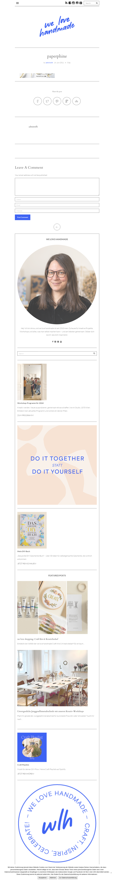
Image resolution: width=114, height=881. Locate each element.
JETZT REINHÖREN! (25, 774)
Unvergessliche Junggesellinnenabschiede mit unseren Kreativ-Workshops (50, 711)
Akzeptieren (43, 878)
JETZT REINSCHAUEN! (26, 563)
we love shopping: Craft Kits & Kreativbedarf (37, 639)
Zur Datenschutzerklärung (68, 878)
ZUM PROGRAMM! (25, 415)
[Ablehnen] (111, 873)
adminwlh (49, 63)
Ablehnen (53, 878)
